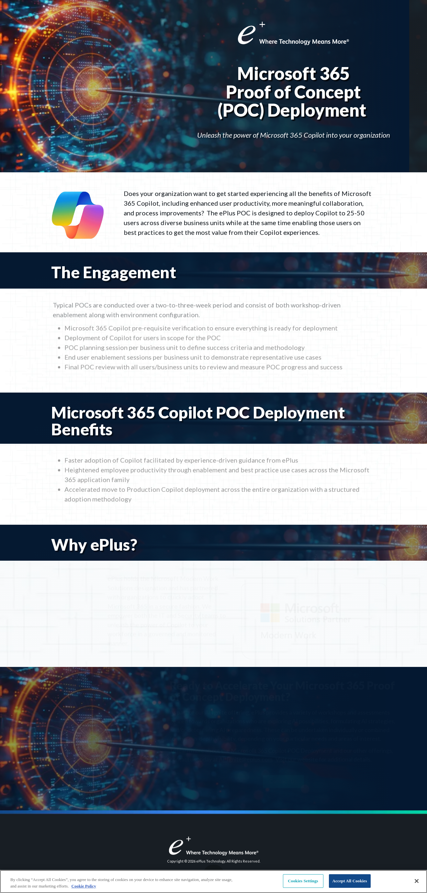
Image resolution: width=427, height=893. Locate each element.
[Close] (417, 881)
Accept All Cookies (349, 880)
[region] (213, 881)
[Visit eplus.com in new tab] (213, 846)
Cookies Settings (303, 880)
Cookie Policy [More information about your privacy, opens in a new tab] (84, 886)
